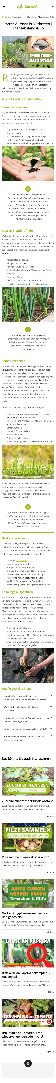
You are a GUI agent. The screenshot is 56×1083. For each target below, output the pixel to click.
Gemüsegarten (11, 792)
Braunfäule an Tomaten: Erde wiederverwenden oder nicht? (22, 1034)
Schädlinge (26, 964)
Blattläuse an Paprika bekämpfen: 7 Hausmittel (26, 975)
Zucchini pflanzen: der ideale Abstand (28, 801)
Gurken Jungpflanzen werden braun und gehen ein (26, 915)
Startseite (6, 17)
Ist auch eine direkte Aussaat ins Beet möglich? (28, 728)
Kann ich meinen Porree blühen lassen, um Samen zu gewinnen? (28, 738)
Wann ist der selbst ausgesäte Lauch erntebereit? (28, 708)
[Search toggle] (53, 6)
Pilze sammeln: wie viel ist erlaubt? (25, 857)
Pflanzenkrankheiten (30, 1024)
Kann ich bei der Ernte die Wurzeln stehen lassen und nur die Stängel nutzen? (28, 719)
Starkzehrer (21, 560)
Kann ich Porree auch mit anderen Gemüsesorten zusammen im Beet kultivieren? (28, 697)
